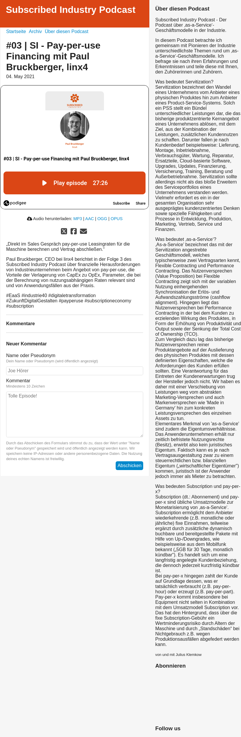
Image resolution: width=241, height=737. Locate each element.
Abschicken (129, 465)
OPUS (117, 218)
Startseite (16, 31)
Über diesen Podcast (66, 31)
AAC (89, 218)
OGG (102, 218)
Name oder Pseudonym (30, 355)
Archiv (35, 31)
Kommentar (18, 380)
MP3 (78, 218)
